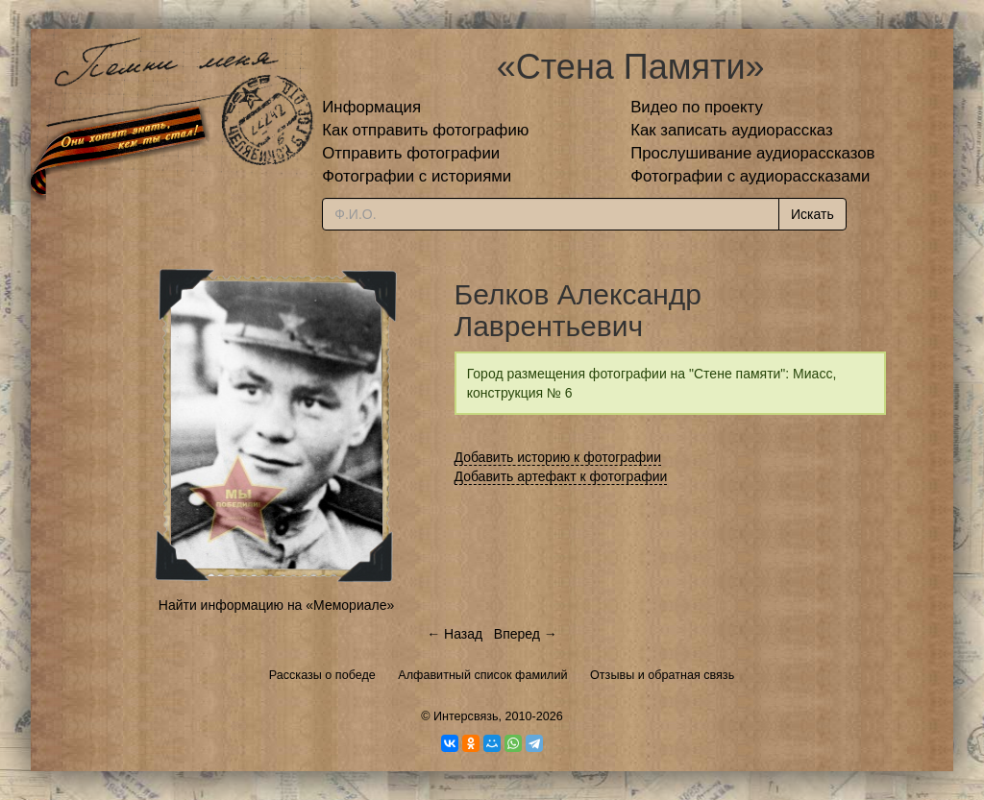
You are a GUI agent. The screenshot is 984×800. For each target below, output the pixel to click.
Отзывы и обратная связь (662, 675)
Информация (371, 107)
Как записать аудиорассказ (731, 130)
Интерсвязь (466, 716)
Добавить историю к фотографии (558, 457)
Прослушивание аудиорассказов (752, 153)
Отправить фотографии (411, 153)
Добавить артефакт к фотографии (561, 476)
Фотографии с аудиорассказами (750, 176)
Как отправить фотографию (425, 130)
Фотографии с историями (416, 176)
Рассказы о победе (322, 675)
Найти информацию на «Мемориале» (276, 605)
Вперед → (525, 634)
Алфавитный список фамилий (482, 675)
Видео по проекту (696, 107)
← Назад (454, 634)
